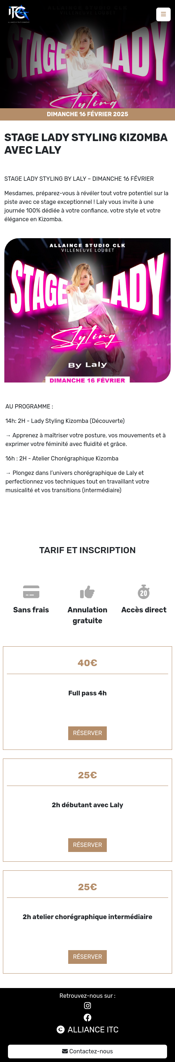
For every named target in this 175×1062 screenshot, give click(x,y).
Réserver (87, 733)
